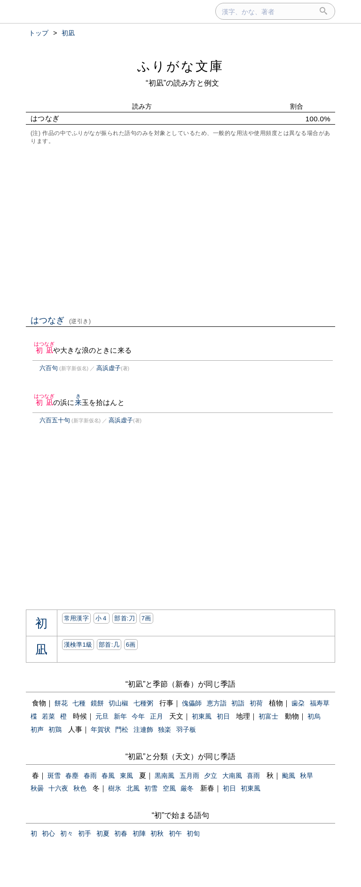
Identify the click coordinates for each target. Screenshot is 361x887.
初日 (223, 716)
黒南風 (164, 775)
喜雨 (253, 775)
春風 (108, 775)
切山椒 (118, 703)
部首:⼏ (109, 644)
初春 (120, 833)
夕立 (210, 775)
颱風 (288, 775)
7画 (146, 618)
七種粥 (143, 703)
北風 (133, 788)
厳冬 (187, 788)
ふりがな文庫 (180, 66)
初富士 (268, 716)
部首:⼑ (124, 618)
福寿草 (320, 703)
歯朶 (298, 703)
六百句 (48, 368)
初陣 (139, 833)
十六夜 (58, 788)
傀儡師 (192, 703)
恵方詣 (217, 703)
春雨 (90, 775)
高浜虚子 (108, 368)
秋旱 (306, 775)
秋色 (79, 788)
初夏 (103, 833)
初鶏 (55, 729)
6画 (131, 644)
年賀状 (100, 729)
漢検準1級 (78, 644)
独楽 (164, 729)
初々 (66, 833)
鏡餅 (97, 703)
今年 (138, 716)
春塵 (71, 775)
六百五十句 (54, 420)
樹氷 (114, 788)
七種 (79, 703)
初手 (84, 833)
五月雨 (189, 775)
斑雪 (54, 775)
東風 (126, 775)
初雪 (150, 788)
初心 (48, 833)
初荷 (256, 703)
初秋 (157, 833)
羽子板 (186, 729)
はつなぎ (61, 320)
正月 (156, 716)
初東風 (202, 716)
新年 (120, 716)
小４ (101, 618)
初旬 (193, 833)
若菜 (48, 716)
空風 (169, 788)
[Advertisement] (180, 229)
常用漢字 (76, 618)
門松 (121, 729)
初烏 (314, 716)
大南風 (232, 775)
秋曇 (37, 788)
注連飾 (143, 729)
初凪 (44, 350)
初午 (175, 833)
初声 (37, 729)
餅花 (61, 703)
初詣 (237, 703)
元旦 (102, 716)
